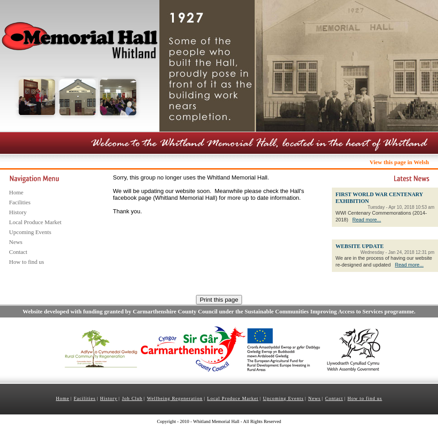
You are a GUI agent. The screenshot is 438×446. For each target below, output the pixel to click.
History (18, 212)
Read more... (366, 219)
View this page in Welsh (399, 162)
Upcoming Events (30, 232)
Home (16, 192)
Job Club (132, 398)
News (16, 242)
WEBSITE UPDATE (359, 246)
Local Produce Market (35, 222)
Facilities (20, 202)
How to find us (26, 261)
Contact (18, 251)
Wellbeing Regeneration (174, 398)
